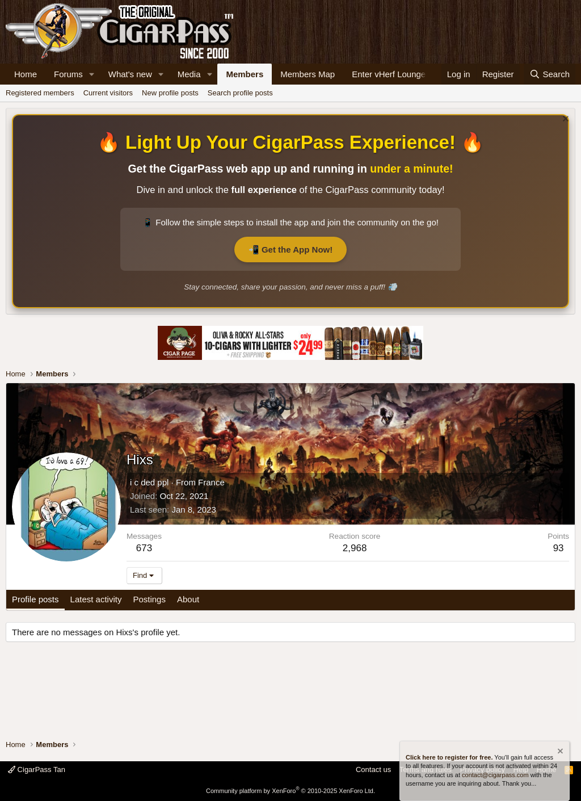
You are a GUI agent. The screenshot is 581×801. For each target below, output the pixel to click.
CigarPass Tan (36, 769)
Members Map (307, 74)
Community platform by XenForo (290, 790)
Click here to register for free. (449, 757)
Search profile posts (240, 93)
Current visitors (108, 93)
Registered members (40, 93)
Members (244, 74)
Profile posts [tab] (35, 599)
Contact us (373, 769)
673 (144, 548)
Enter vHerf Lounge (389, 74)
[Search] (549, 74)
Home (25, 74)
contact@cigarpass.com (495, 774)
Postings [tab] (149, 599)
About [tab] (188, 599)
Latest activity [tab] (96, 599)
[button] (92, 74)
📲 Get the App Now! (290, 249)
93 (558, 548)
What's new (130, 74)
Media (189, 74)
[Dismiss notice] (564, 120)
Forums (68, 74)
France (211, 482)
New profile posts (170, 93)
